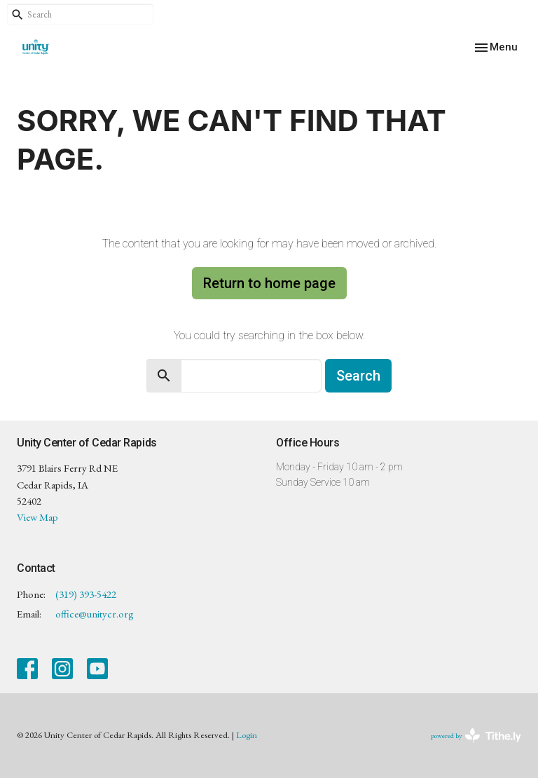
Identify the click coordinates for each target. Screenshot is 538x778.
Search (358, 375)
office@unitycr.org (94, 613)
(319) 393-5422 (85, 594)
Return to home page (269, 283)
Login (246, 735)
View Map (37, 517)
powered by (476, 735)
